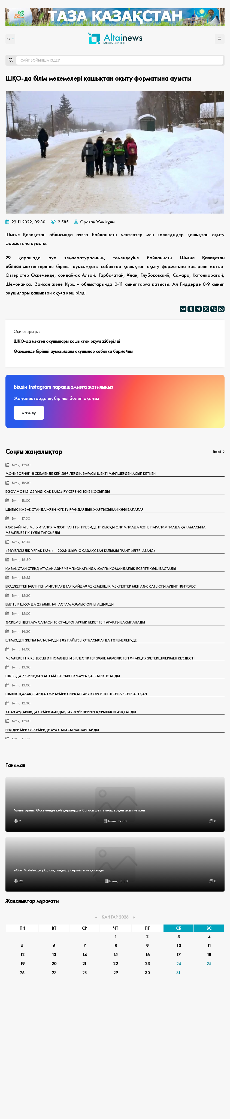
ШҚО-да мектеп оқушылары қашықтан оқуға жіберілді (67, 341)
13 (54, 954)
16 (147, 954)
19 (22, 963)
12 (22, 954)
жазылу (29, 413)
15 (115, 954)
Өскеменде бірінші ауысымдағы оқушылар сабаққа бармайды (73, 351)
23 (147, 963)
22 (115, 963)
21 (84, 963)
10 (178, 945)
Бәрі (219, 451)
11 (209, 945)
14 (84, 954)
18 (209, 954)
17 (178, 954)
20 (54, 963)
